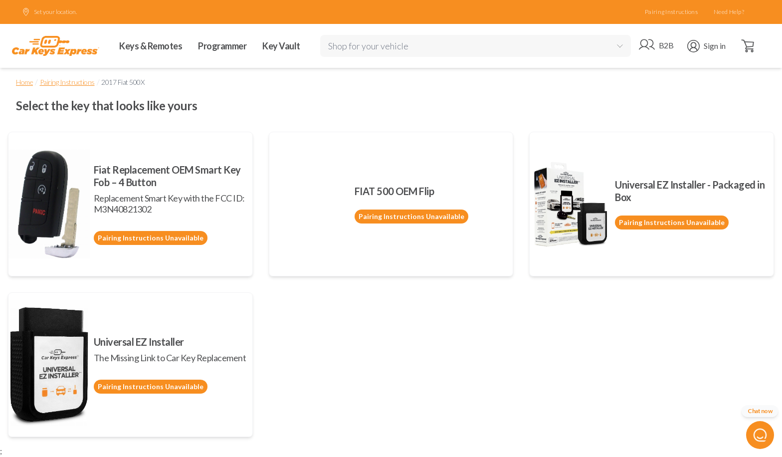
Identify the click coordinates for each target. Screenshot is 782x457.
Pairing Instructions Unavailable (150, 237)
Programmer (222, 45)
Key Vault (281, 45)
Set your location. (49, 12)
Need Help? (729, 11)
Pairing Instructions (671, 11)
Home (24, 82)
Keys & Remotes (150, 45)
